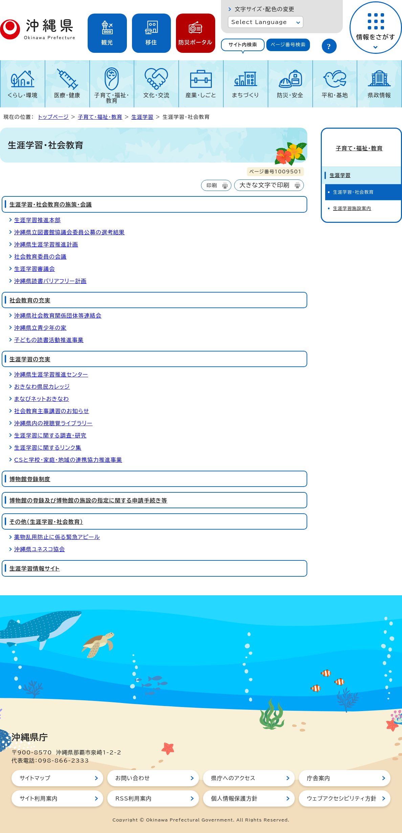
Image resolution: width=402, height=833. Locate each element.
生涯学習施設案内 (352, 204)
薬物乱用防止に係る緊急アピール (57, 537)
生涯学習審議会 (34, 269)
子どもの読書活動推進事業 (49, 340)
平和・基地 (334, 95)
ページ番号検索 (288, 44)
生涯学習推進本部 (37, 220)
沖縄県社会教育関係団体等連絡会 (58, 315)
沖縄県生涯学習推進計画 (46, 244)
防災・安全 (290, 95)
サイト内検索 (242, 44)
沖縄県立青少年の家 (40, 327)
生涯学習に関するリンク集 (47, 447)
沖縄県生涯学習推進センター (51, 374)
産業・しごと (200, 95)
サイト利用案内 (39, 798)
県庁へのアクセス (233, 778)
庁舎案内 (318, 778)
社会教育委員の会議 (40, 256)
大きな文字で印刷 (265, 185)
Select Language (259, 22)
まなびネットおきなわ (41, 399)
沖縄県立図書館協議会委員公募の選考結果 (69, 232)
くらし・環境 (22, 95)
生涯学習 (142, 117)
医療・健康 (67, 95)
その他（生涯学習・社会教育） (46, 522)
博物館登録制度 (29, 479)
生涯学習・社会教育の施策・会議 (50, 204)
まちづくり (245, 95)
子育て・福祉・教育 (112, 97)
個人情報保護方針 (234, 798)
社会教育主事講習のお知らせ (51, 411)
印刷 (211, 185)
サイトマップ (35, 778)
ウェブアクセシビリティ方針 (342, 798)
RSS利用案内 (133, 798)
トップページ (53, 117)
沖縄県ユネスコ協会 (39, 549)
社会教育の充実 (29, 300)
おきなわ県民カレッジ (42, 386)
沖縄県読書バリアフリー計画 (50, 281)
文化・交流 (156, 95)
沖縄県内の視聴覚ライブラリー (53, 423)
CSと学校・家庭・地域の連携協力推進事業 (68, 460)
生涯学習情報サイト (34, 568)
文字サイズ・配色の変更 (264, 9)
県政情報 (379, 95)
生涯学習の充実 (29, 359)
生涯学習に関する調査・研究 (50, 435)
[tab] (243, 45)
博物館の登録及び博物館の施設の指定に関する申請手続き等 (88, 500)
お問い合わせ (132, 778)
